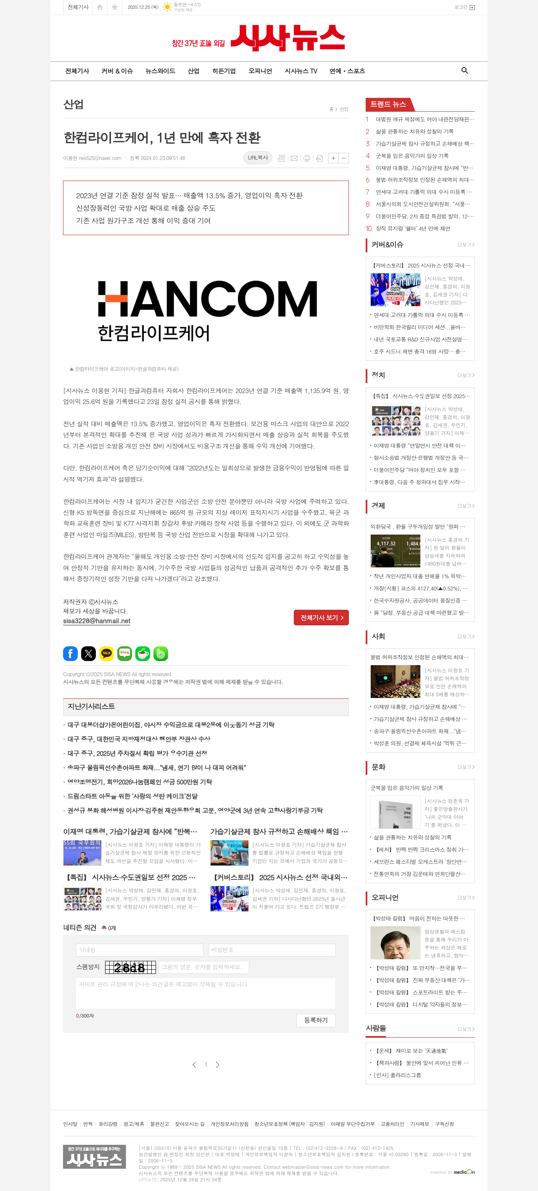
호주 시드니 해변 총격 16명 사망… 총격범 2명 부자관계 (422, 351)
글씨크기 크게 (333, 158)
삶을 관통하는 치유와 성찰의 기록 (415, 131)
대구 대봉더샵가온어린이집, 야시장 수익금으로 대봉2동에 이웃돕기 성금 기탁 (170, 724)
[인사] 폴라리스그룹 (397, 1075)
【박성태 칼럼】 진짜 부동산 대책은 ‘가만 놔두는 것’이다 (422, 980)
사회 (378, 636)
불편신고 (159, 1124)
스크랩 (319, 158)
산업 (193, 70)
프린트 (307, 158)
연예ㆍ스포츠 (347, 70)
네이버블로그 (124, 653)
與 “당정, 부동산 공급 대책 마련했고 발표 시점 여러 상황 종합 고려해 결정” (422, 612)
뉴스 (388, 104)
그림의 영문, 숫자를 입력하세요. (201, 967)
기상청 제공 (183, 10)
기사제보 (419, 1124)
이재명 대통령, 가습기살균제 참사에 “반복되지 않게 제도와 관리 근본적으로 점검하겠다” (425, 168)
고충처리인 (392, 1124)
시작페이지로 (100, 7)
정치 (378, 375)
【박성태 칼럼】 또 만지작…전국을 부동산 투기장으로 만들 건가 (422, 968)
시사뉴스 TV (300, 70)
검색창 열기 (463, 70)
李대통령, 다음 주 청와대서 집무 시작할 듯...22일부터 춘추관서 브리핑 (422, 482)
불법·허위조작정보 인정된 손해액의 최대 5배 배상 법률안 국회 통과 (425, 180)
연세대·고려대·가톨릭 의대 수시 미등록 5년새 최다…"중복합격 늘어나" (425, 192)
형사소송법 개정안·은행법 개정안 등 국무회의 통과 (422, 458)
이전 (194, 1065)
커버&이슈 (387, 244)
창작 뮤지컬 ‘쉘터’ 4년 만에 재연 (413, 228)
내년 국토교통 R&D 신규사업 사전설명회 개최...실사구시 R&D (422, 339)
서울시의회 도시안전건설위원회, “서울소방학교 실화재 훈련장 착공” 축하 (425, 204)
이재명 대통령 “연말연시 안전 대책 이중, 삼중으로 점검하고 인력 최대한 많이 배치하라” (422, 445)
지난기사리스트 (91, 706)
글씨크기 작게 (343, 158)
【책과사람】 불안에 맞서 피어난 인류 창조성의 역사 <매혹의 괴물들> (422, 1063)
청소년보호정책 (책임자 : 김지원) (289, 1124)
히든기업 (223, 70)
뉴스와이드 (160, 70)
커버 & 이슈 (116, 70)
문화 (378, 767)
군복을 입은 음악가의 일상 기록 (412, 156)
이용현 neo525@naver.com (92, 157)
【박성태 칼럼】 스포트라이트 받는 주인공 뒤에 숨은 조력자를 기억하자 (422, 992)
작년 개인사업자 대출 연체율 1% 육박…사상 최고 (422, 576)
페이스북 (70, 653)
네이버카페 (142, 653)
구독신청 (444, 1124)
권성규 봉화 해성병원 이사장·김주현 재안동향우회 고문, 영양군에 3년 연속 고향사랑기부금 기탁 (195, 810)
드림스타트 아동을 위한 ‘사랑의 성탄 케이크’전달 (132, 796)
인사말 (70, 1124)
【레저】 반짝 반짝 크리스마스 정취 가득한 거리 (422, 849)
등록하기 (316, 1019)
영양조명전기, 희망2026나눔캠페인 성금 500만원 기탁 (139, 781)
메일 (294, 158)
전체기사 (78, 7)
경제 (378, 506)
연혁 (88, 1124)
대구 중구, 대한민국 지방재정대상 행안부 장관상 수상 (138, 739)
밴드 (160, 653)
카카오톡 (106, 653)
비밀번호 (222, 949)
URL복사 (258, 157)
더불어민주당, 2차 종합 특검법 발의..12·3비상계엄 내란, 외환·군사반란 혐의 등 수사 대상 (425, 216)
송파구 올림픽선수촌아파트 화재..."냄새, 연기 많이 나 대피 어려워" (156, 767)
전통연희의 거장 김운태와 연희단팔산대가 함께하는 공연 (422, 874)
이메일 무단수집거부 (353, 1124)
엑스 (88, 653)
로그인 (460, 7)
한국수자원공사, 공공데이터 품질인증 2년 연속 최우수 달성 (422, 600)
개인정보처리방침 (229, 1124)
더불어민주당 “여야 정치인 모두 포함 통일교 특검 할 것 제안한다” (422, 470)
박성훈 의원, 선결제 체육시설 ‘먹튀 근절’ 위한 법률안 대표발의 (422, 743)
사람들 (376, 1028)
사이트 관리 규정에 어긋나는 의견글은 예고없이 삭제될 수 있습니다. (164, 984)
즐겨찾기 (115, 7)
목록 (281, 158)
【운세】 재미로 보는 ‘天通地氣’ (411, 1051)
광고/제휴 (134, 1124)
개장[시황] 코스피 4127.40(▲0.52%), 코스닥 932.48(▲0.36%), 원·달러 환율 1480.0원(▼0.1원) (422, 588)
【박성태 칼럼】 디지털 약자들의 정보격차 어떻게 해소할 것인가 (422, 1004)
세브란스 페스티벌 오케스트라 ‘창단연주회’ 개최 (422, 862)
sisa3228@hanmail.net (96, 620)
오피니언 (260, 70)
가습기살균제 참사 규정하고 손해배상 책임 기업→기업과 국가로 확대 (425, 143)
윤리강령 (107, 1124)
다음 (217, 1065)
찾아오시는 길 (190, 1124)
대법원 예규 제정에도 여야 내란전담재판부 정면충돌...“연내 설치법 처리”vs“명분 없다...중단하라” (425, 119)
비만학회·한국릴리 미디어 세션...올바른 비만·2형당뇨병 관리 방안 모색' (422, 327)
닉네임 (87, 949)
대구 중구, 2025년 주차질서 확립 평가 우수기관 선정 (137, 753)
